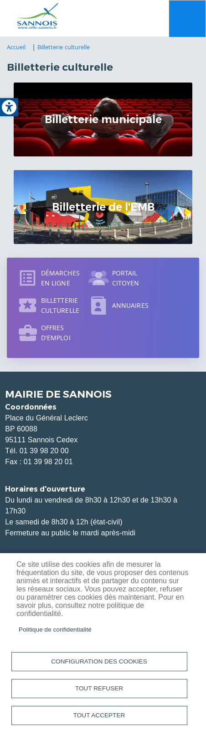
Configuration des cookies (99, 661)
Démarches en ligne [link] (60, 278)
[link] (9, 107)
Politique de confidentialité (55, 629)
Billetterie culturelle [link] (63, 47)
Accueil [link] (16, 47)
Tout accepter (99, 715)
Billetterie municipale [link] (103, 119)
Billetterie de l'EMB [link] (103, 207)
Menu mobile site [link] (187, 18)
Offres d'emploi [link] (56, 332)
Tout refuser (99, 688)
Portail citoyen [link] (125, 278)
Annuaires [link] (130, 305)
